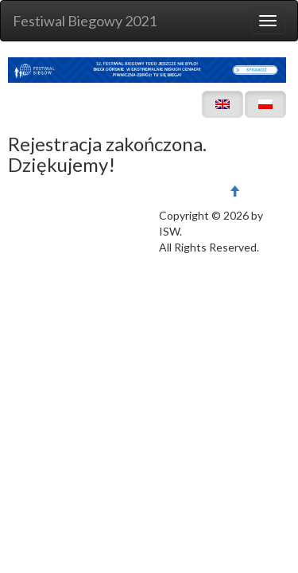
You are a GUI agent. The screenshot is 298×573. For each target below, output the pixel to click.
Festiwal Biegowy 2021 (85, 20)
